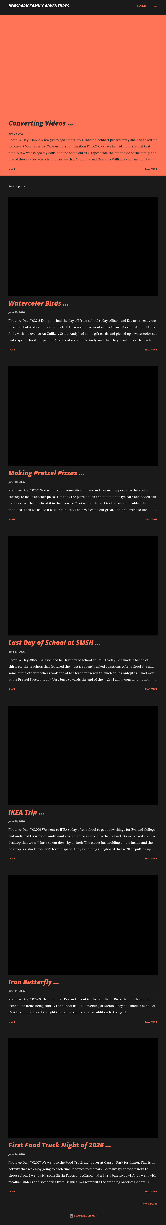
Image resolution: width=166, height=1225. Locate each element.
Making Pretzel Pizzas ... (46, 472)
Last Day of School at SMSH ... (54, 642)
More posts (150, 1203)
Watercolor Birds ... (38, 303)
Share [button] (12, 168)
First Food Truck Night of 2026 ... (59, 1144)
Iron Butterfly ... (33, 981)
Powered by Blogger (83, 1215)
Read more (151, 168)
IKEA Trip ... (26, 812)
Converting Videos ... (40, 123)
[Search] (141, 6)
